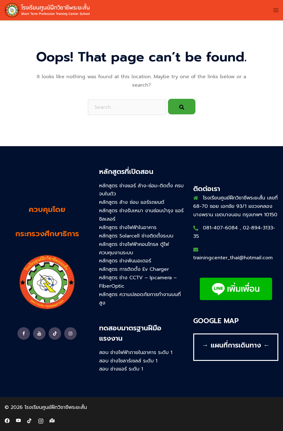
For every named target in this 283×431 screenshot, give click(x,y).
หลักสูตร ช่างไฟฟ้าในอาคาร (127, 227)
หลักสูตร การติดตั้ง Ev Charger (134, 269)
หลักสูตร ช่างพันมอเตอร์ (125, 261)
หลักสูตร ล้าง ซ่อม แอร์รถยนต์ (131, 202)
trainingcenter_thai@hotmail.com (233, 257)
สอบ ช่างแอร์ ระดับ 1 (121, 369)
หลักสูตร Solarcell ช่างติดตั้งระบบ (136, 236)
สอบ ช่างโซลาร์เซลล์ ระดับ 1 (128, 361)
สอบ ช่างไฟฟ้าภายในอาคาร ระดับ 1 (135, 352)
